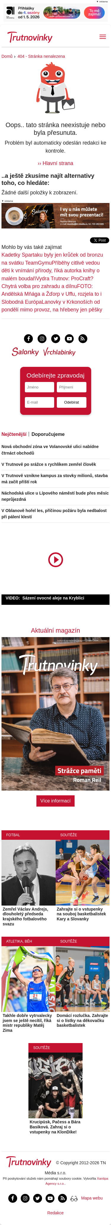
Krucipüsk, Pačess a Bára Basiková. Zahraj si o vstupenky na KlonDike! (55, 1127)
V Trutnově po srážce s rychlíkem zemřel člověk (48, 464)
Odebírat (71, 402)
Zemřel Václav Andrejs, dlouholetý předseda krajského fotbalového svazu (25, 916)
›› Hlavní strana (55, 163)
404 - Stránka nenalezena (41, 56)
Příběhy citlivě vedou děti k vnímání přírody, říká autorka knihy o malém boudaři (50, 271)
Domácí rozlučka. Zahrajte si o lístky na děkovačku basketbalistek (82, 1020)
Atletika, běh (19, 941)
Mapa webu (91, 1198)
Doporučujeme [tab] (48, 434)
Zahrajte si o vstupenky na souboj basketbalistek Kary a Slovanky (81, 914)
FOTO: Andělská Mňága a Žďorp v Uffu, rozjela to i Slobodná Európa (51, 294)
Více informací (55, 800)
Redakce (55, 1212)
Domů (6, 56)
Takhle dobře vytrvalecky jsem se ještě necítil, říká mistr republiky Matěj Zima (27, 1023)
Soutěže (68, 835)
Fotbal (13, 835)
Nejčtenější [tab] (13, 434)
